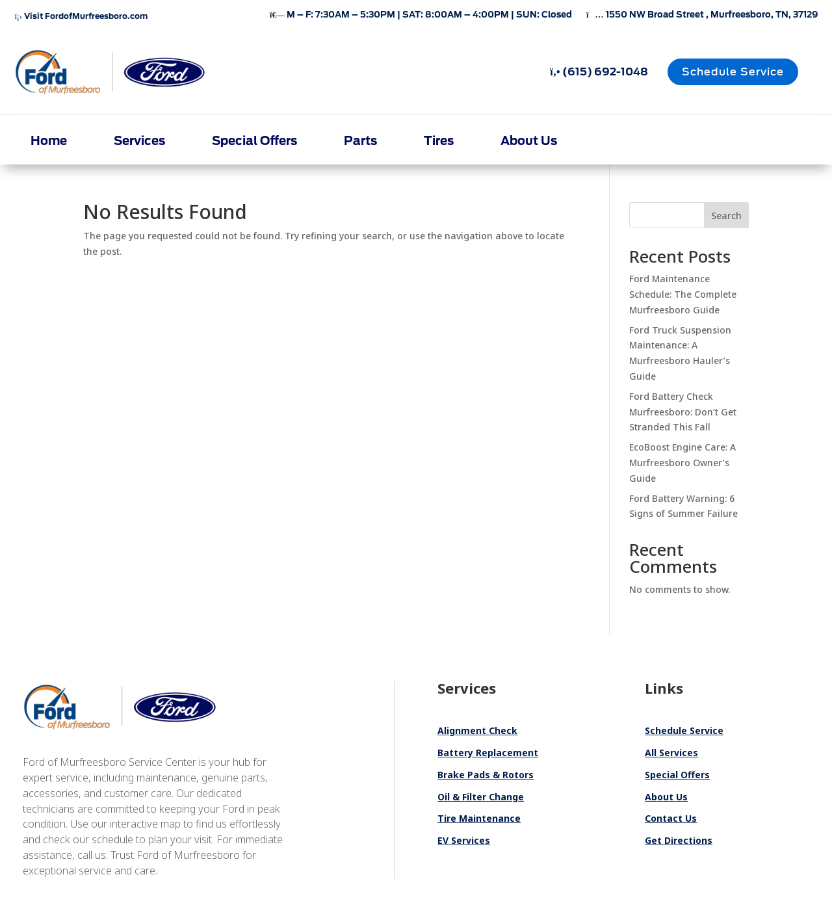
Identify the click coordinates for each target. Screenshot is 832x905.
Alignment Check (477, 730)
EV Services (463, 840)
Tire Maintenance (479, 818)
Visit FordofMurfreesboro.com (80, 16)
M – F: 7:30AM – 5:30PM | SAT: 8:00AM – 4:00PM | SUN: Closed (421, 15)
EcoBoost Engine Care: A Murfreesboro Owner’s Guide (682, 462)
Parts (360, 141)
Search (726, 215)
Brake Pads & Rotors (485, 774)
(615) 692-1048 (598, 72)
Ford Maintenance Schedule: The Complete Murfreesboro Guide (682, 294)
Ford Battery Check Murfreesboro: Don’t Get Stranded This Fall (682, 412)
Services (139, 141)
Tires (439, 141)
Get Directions (678, 840)
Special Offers (254, 141)
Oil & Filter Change (480, 797)
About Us (528, 141)
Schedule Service (733, 72)
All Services (671, 752)
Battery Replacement (487, 752)
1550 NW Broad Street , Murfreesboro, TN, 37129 (702, 15)
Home (49, 141)
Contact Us (671, 818)
